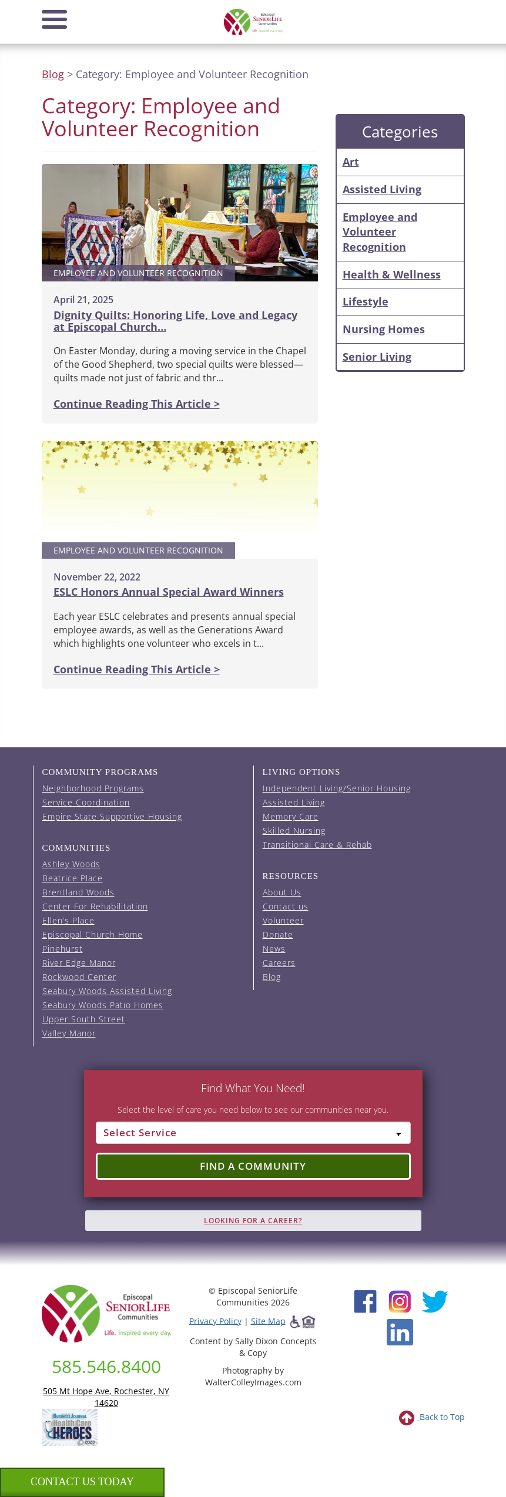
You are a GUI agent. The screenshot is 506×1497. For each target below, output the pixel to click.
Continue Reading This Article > (136, 404)
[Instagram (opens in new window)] (400, 1299)
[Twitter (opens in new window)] (434, 1299)
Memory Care (291, 816)
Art (351, 162)
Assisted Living (382, 189)
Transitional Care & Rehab (317, 844)
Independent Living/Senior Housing (337, 788)
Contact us (286, 906)
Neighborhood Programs (93, 788)
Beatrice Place (72, 878)
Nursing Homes (384, 329)
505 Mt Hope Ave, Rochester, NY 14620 (106, 1396)
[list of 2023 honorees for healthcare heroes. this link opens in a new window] (70, 1426)
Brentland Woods (78, 892)
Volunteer (283, 920)
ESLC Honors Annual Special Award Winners (168, 592)
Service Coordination (86, 802)
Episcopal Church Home (92, 934)
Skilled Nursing (294, 830)
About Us (282, 892)
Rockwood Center (79, 976)
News (274, 948)
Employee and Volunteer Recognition (380, 232)
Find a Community (253, 1166)
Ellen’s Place (68, 920)
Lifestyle (365, 301)
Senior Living (377, 357)
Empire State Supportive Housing (112, 816)
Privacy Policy (215, 1320)
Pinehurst (62, 948)
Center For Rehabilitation (95, 906)
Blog (53, 74)
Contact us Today (82, 1482)
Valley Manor (69, 1033)
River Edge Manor (79, 962)
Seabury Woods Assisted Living (107, 990)
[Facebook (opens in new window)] (365, 1299)
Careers (279, 962)
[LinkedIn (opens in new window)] (400, 1331)
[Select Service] (253, 1133)
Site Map (268, 1320)
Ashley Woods (71, 864)
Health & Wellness (392, 274)
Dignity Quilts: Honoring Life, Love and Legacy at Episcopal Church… (175, 321)
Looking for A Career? (253, 1221)
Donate (278, 934)
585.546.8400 (106, 1366)
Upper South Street (83, 1019)
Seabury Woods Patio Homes (102, 1005)
